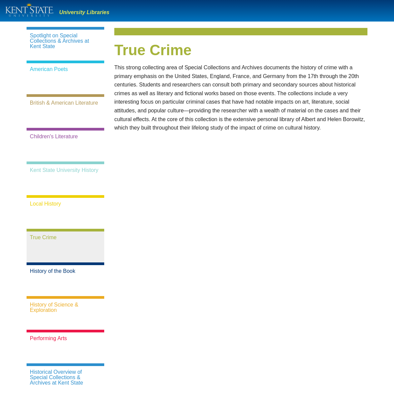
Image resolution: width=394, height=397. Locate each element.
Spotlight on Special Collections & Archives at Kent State (59, 41)
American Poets (49, 69)
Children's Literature (54, 136)
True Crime (43, 237)
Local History (45, 204)
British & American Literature (64, 103)
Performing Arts (48, 338)
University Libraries (84, 12)
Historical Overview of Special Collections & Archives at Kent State (56, 377)
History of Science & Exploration (54, 307)
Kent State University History (64, 170)
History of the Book (52, 271)
